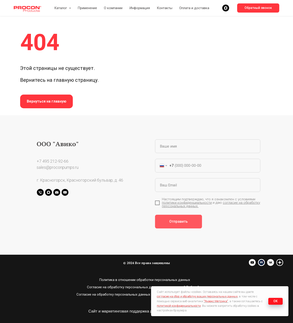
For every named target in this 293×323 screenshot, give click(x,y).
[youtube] (65, 192)
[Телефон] (40, 192)
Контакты (164, 8)
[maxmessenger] (225, 8)
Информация (139, 8)
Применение (87, 8)
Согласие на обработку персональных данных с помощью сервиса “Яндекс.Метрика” (144, 294)
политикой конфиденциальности (179, 305)
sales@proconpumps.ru (58, 167)
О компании (113, 8)
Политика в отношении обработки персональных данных (144, 280)
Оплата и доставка (194, 8)
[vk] (270, 265)
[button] (258, 8)
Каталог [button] (61, 8)
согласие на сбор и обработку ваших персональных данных (197, 296)
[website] (261, 265)
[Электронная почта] (56, 192)
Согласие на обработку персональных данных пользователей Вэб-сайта (145, 287)
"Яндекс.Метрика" (216, 301)
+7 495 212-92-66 (52, 161)
